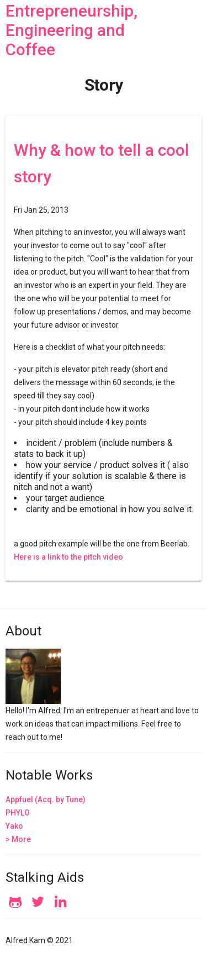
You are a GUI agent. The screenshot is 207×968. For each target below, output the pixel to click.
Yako (14, 826)
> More (18, 839)
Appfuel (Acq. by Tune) (46, 799)
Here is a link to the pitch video (68, 557)
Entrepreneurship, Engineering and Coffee (71, 30)
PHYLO (18, 812)
